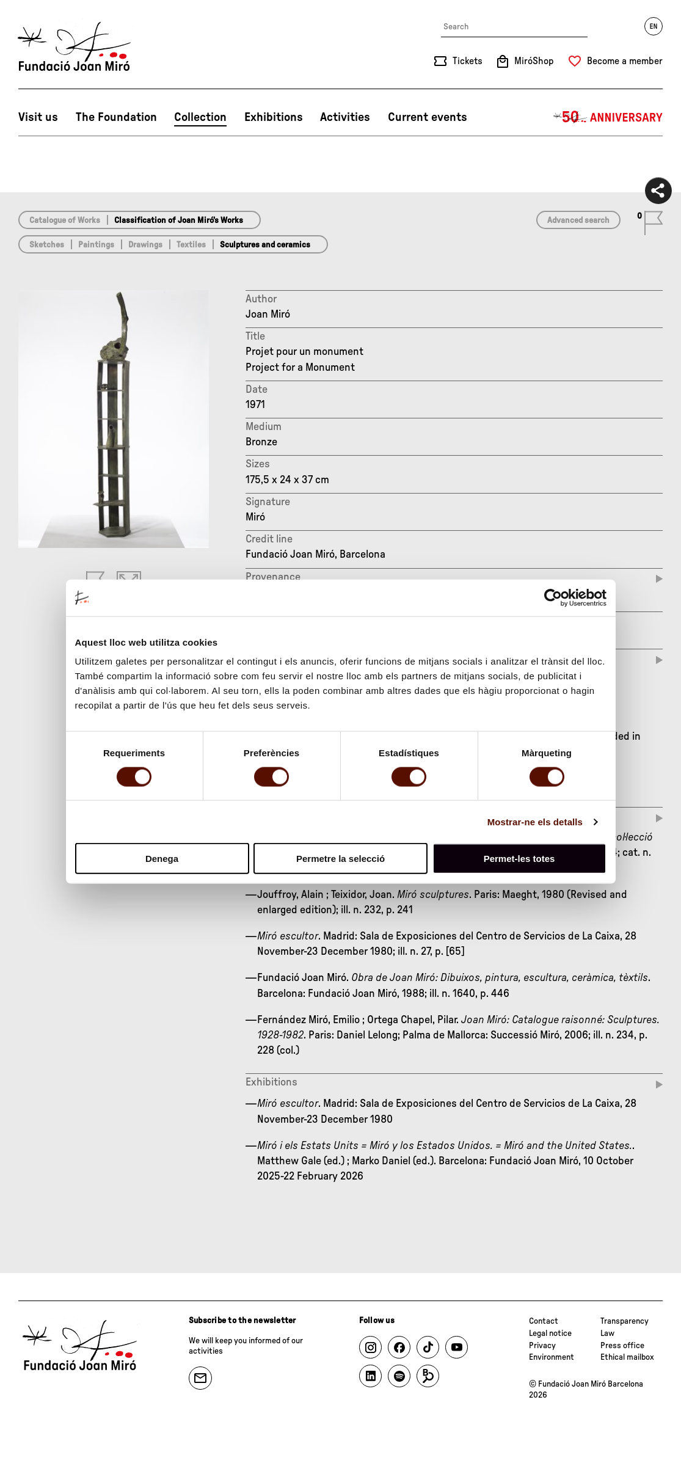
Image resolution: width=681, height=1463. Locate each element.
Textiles (191, 245)
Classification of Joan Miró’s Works (178, 220)
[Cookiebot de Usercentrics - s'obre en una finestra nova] (553, 597)
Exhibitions (273, 117)
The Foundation (116, 117)
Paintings (96, 245)
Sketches (46, 245)
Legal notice (550, 1333)
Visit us (38, 117)
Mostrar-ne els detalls (535, 821)
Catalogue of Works (64, 220)
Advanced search (578, 220)
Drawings (145, 245)
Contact (543, 1321)
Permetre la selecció (340, 858)
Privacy (542, 1345)
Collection (200, 117)
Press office (622, 1345)
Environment (551, 1357)
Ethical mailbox (627, 1357)
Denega (161, 858)
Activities (345, 117)
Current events (427, 117)
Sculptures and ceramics (265, 245)
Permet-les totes (519, 858)
